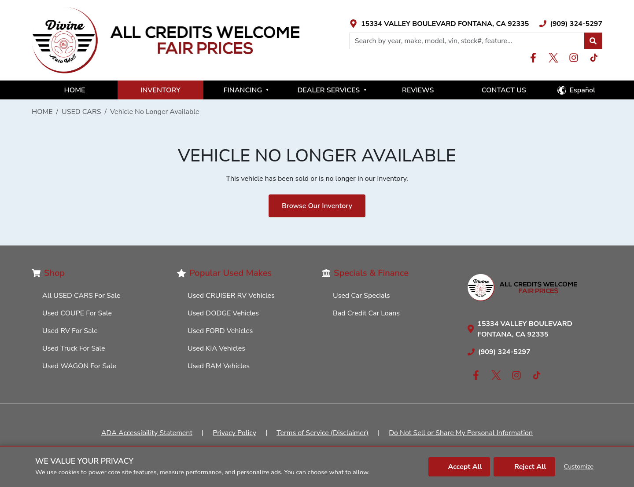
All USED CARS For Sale (81, 295)
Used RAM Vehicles (219, 366)
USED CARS (81, 112)
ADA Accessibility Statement (146, 433)
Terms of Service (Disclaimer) (322, 433)
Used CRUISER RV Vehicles (231, 295)
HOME (74, 90)
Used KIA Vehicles (216, 348)
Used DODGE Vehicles (223, 313)
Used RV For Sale (70, 331)
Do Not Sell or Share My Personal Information (461, 433)
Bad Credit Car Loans (366, 313)
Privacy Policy (234, 433)
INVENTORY (160, 90)
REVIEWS (418, 90)
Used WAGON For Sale (79, 366)
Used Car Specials (361, 295)
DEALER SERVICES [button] (332, 90)
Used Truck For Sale (73, 348)
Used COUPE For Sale (77, 313)
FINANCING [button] (246, 90)
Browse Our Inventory (317, 206)
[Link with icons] (439, 23)
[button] (593, 41)
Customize (578, 466)
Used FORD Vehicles (220, 331)
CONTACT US (504, 90)
